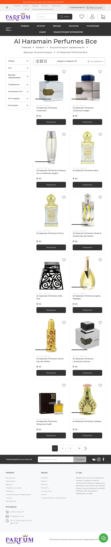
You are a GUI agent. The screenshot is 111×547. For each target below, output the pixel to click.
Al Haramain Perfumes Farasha (87, 421)
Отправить (80, 459)
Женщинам (10, 478)
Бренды (35, 6)
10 (79, 448)
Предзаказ (51, 122)
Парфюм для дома (14, 488)
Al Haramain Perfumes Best (85, 170)
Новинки (10, 491)
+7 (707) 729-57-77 (77, 7)
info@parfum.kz (17, 516)
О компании (56, 6)
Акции (26, 9)
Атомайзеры (11, 501)
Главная (17, 6)
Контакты (45, 6)
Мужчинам (10, 481)
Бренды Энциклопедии (38, 52)
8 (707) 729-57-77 (17, 512)
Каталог (26, 6)
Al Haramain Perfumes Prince (50, 233)
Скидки (9, 498)
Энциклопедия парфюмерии (43, 9)
